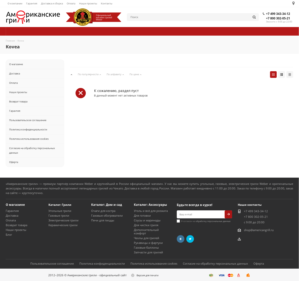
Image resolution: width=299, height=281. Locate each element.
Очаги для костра (103, 211)
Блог (9, 234)
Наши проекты (16, 230)
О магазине (15, 205)
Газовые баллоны (146, 247)
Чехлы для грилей (146, 238)
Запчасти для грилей (148, 252)
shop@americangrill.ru (259, 230)
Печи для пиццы (102, 220)
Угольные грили (59, 211)
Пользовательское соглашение (52, 263)
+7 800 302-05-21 (278, 18)
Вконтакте (180, 239)
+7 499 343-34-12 (278, 14)
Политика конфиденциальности (102, 263)
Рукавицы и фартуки (148, 243)
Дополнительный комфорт (146, 231)
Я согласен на (206, 221)
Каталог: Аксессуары (150, 205)
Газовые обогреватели (107, 215)
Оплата (11, 220)
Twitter (190, 239)
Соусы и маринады (147, 220)
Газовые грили (58, 215)
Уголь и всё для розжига (151, 211)
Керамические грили (63, 225)
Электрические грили (63, 220)
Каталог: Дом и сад (106, 205)
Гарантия (12, 211)
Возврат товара (16, 225)
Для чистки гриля (146, 225)
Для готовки (142, 215)
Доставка (12, 215)
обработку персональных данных (213, 221)
